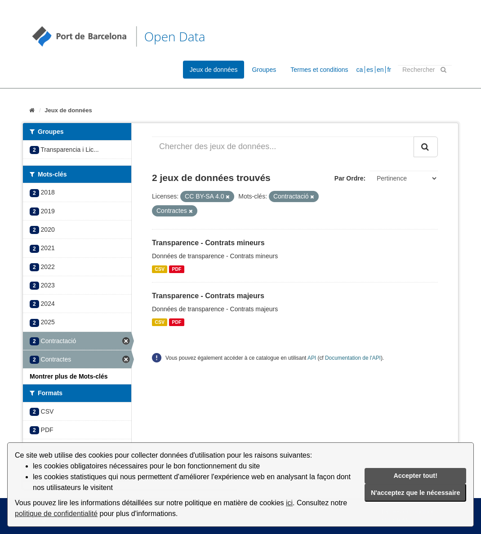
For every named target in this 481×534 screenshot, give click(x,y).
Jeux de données (214, 69)
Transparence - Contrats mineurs (208, 243)
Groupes (264, 69)
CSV (160, 269)
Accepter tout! (415, 475)
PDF (176, 269)
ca (359, 69)
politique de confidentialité (56, 513)
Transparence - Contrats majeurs (208, 296)
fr (389, 69)
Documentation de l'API (353, 358)
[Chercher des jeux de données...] (283, 147)
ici (289, 503)
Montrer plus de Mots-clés (68, 376)
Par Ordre (349, 178)
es (369, 69)
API (311, 358)
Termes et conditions (319, 69)
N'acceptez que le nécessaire (415, 492)
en (380, 69)
